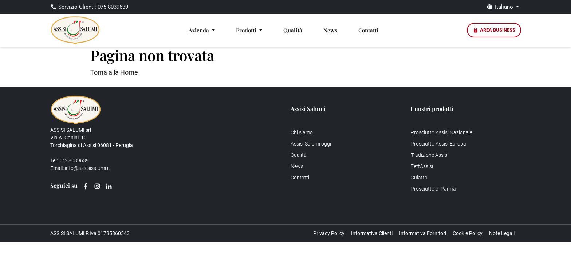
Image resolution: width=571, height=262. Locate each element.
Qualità (292, 30)
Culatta (419, 177)
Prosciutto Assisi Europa (438, 144)
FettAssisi (422, 166)
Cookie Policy (468, 233)
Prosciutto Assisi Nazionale (441, 132)
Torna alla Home (114, 72)
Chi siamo (302, 132)
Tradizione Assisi (429, 155)
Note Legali (502, 233)
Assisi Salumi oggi (311, 144)
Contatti (368, 30)
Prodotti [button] (247, 30)
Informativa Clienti (372, 233)
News (330, 30)
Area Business (494, 30)
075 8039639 (113, 7)
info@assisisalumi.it (87, 168)
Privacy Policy (328, 233)
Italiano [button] (505, 7)
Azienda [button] (199, 30)
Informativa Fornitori (422, 233)
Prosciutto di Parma (433, 189)
